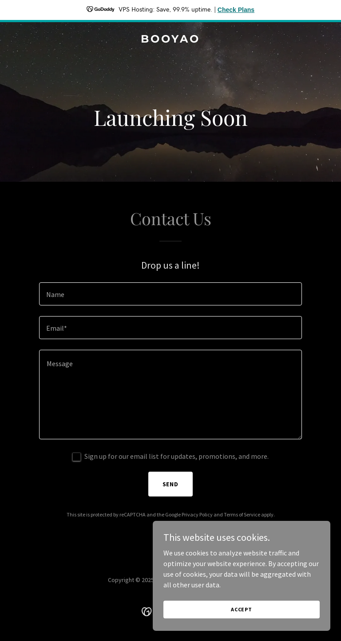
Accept (241, 609)
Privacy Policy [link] (197, 514)
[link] (170, 39)
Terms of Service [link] (242, 514)
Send (171, 484)
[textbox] (170, 293)
